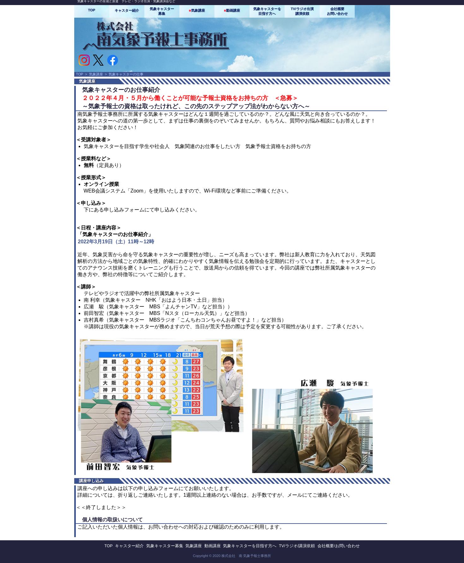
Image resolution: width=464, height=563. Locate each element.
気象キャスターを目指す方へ (267, 11)
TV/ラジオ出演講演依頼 (302, 11)
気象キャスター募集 (162, 11)
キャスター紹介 (127, 10)
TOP (91, 10)
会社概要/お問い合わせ (338, 545)
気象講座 (197, 10)
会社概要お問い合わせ (337, 11)
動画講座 (232, 10)
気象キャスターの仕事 (126, 74)
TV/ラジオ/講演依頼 (297, 545)
